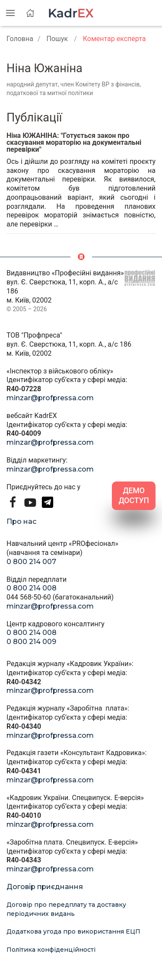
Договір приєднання (44, 887)
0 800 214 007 (31, 562)
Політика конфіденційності (50, 949)
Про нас (21, 521)
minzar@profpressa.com (50, 398)
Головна (19, 39)
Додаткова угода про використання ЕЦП (73, 931)
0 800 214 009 (31, 642)
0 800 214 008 (31, 588)
